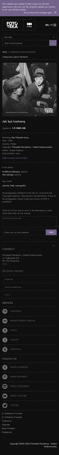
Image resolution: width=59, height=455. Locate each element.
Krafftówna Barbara (11, 171)
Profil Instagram (15, 386)
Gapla (9, 330)
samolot (5, 185)
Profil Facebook (15, 367)
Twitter (10, 405)
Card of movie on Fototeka (14, 158)
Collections (6, 421)
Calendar (6, 424)
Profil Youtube (14, 395)
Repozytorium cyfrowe (18, 320)
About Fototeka (8, 428)
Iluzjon (10, 339)
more (4, 263)
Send (51, 232)
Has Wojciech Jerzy (20, 137)
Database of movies (12, 413)
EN (47, 24)
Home (4, 52)
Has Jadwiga (7, 174)
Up (54, 246)
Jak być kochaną (13, 121)
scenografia (20, 185)
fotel (12, 185)
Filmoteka (11, 311)
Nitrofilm (11, 349)
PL (52, 25)
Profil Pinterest (14, 376)
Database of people (12, 417)
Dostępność (7, 432)
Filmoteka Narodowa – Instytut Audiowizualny (32, 147)
